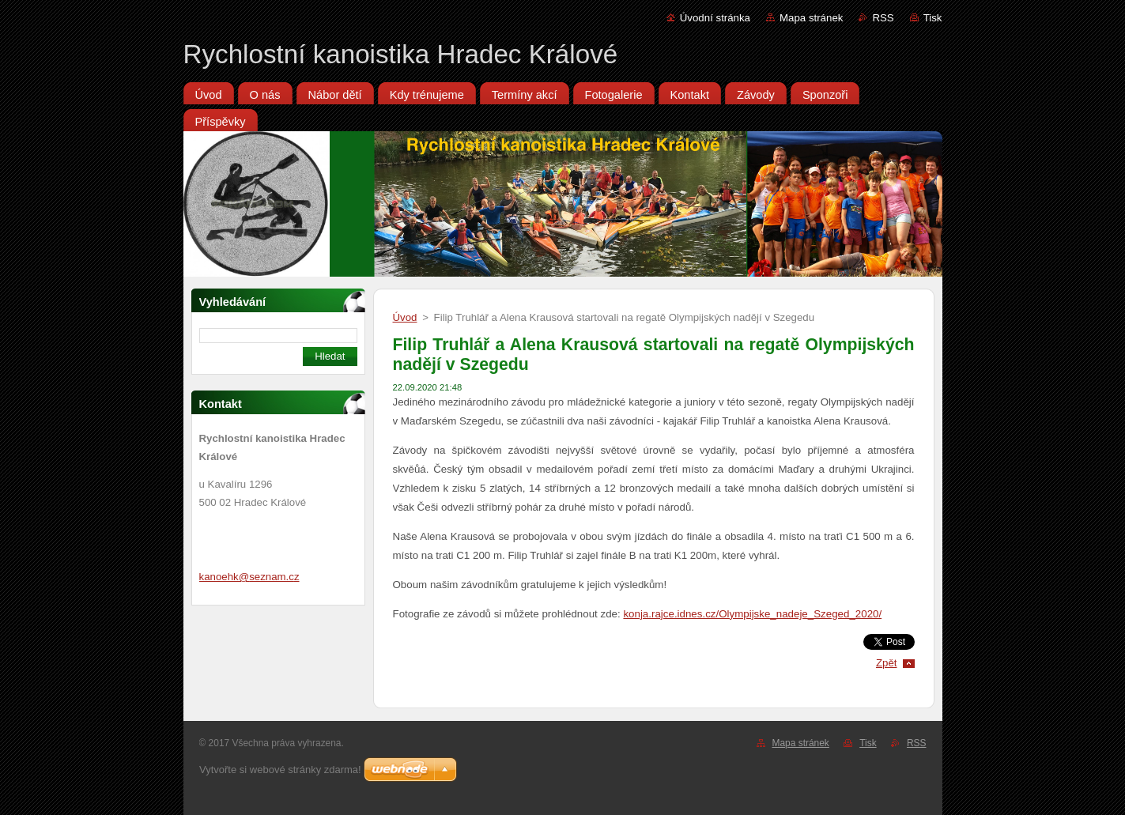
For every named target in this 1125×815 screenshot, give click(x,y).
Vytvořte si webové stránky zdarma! (280, 769)
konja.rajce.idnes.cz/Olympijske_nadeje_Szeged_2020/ (752, 614)
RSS (882, 18)
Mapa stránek (811, 18)
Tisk (932, 18)
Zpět (886, 663)
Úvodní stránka (715, 18)
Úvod (405, 317)
